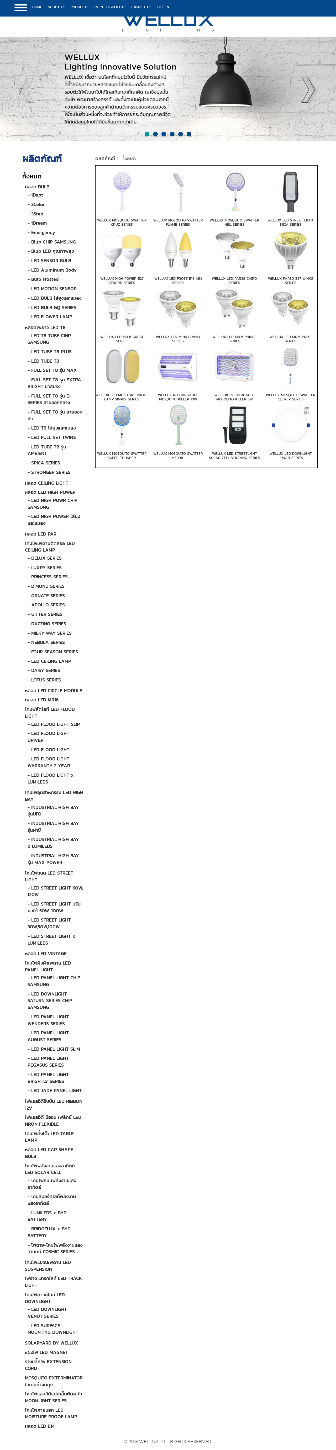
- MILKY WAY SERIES (50, 633)
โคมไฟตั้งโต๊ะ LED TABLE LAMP (49, 1137)
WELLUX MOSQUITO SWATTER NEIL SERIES (234, 222)
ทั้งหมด (32, 176)
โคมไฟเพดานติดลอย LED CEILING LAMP (50, 547)
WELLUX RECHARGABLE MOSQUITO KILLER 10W (178, 396)
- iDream (37, 222)
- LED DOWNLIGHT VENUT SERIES (47, 1313)
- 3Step (35, 213)
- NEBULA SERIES (46, 642)
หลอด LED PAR (40, 533)
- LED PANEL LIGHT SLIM (54, 1048)
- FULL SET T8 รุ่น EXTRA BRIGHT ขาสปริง (54, 383)
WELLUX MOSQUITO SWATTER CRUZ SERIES (122, 222)
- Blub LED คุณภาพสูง (51, 251)
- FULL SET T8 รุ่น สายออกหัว (55, 415)
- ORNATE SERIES (46, 595)
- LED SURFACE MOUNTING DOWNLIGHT (53, 1329)
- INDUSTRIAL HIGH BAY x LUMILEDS (53, 843)
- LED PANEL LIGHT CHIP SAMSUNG (54, 981)
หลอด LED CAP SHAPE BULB (49, 1153)
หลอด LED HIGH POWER (50, 492)
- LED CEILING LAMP (49, 661)
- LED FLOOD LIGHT (48, 749)
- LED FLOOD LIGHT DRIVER (48, 737)
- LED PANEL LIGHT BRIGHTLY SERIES (48, 1078)
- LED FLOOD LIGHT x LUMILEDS (51, 778)
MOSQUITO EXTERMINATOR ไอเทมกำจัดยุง (54, 1381)
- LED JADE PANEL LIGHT (55, 1090)
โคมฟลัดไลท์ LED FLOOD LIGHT (50, 712)
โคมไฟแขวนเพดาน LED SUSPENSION (48, 1266)
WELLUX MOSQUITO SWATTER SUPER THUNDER (122, 455)
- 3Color (36, 204)
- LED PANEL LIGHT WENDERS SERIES (48, 1020)
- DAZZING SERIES (47, 623)
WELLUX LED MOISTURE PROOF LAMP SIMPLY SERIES (122, 396)
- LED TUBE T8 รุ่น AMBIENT (47, 450)
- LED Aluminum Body (52, 269)
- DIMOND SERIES (46, 586)
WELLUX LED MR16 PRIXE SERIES (291, 338)
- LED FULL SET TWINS (52, 437)
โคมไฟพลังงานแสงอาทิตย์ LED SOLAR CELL (50, 1169)
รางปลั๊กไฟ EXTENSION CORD (48, 1365)
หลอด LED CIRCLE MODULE (53, 690)
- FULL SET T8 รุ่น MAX (52, 370)
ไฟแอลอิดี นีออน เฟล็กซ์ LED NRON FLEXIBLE (53, 1121)
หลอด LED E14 (40, 1426)
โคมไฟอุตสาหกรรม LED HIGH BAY (54, 796)
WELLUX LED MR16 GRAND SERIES (178, 338)
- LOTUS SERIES (44, 679)
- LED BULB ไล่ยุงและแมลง (54, 297)
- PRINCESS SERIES (48, 576)
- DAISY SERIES (44, 670)
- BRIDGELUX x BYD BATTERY (49, 1232)
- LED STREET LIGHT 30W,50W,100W (49, 923)
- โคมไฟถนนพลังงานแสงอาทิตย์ (52, 1184)
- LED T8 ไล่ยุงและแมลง (52, 427)
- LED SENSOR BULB (49, 260)
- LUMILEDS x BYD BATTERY (47, 1216)
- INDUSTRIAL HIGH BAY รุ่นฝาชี (53, 827)
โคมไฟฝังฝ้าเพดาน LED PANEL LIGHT (48, 966)
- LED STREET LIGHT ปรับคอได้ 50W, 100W (54, 907)
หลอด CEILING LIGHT (46, 482)
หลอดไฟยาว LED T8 (45, 327)
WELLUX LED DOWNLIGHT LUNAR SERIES (291, 455)
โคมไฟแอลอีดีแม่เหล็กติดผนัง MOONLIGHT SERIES (53, 1397)
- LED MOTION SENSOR (52, 288)
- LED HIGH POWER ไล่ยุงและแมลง (54, 520)
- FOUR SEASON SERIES (53, 651)
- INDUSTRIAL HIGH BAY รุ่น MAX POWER (53, 859)
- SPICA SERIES (44, 462)
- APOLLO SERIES (46, 604)
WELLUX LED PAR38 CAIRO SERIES (234, 280)
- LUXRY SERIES (45, 567)
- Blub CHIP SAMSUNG (52, 241)
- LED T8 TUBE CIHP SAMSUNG (49, 339)
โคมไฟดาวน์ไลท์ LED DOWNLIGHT (45, 1298)
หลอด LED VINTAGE (46, 953)
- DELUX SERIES (45, 558)
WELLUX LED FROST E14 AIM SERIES (178, 280)
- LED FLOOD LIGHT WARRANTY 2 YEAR (49, 762)
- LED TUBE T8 (43, 360)
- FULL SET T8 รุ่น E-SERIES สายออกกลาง (49, 399)
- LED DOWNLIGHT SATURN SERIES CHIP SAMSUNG (50, 1000)
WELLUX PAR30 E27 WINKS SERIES (290, 280)
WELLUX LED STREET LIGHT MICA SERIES (290, 222)
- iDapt (35, 194)
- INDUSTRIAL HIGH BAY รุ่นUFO (53, 811)
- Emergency (41, 232)
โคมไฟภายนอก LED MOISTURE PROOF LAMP (51, 1413)
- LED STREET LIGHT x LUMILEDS (51, 939)
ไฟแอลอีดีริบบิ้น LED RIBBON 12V (53, 1105)
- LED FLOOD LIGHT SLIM (54, 724)
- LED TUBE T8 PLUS (50, 351)
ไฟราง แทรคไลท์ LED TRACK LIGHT (53, 1282)
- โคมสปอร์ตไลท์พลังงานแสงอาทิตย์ (52, 1200)
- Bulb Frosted (43, 279)
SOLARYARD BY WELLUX (51, 1342)
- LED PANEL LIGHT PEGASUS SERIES (48, 1061)
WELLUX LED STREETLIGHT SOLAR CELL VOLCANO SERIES (234, 455)
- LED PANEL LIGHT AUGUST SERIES (48, 1036)
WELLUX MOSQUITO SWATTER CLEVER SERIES (291, 396)
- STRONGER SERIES (49, 472)
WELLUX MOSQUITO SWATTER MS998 (178, 455)
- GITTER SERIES (45, 614)
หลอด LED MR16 (42, 699)
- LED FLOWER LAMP (50, 316)
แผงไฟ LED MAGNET (46, 1352)
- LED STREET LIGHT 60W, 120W (55, 891)
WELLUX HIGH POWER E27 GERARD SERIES (122, 280)
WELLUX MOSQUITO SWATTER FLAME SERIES (178, 222)
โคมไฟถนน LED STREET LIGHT (49, 876)
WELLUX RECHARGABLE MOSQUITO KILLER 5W (234, 396)
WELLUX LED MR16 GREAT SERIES (122, 338)
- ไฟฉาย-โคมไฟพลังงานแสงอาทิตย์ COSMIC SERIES (55, 1248)
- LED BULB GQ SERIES (52, 307)
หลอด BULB (37, 186)
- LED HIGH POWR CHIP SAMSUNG (52, 504)
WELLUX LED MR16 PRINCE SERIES (234, 338)
